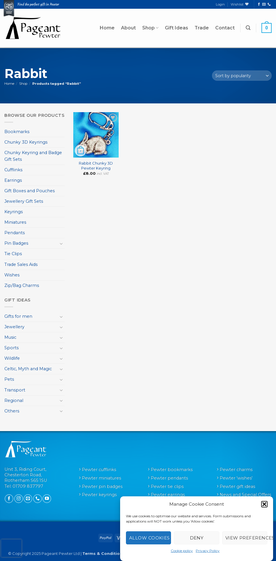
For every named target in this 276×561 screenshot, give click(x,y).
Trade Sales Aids (21, 264)
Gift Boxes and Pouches (29, 190)
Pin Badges (16, 243)
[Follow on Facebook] (259, 4)
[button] (264, 504)
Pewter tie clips (167, 486)
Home (107, 28)
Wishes (11, 275)
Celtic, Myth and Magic (28, 368)
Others (11, 411)
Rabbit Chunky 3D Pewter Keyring (96, 165)
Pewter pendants (169, 478)
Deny (197, 538)
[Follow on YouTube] (46, 498)
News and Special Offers (245, 494)
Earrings (13, 180)
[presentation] (11, 548)
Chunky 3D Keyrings (25, 142)
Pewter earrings (168, 494)
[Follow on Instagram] (18, 498)
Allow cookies (149, 538)
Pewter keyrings (99, 494)
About (128, 28)
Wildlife (12, 358)
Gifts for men (18, 316)
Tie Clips (13, 253)
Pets (9, 379)
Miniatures (15, 222)
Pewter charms (236, 469)
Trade (202, 28)
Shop (150, 28)
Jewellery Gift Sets (23, 201)
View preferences (246, 538)
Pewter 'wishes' (236, 478)
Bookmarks (16, 131)
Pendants (14, 232)
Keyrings (13, 211)
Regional (13, 400)
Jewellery (14, 326)
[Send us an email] (264, 4)
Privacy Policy (208, 550)
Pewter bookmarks (172, 469)
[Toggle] (61, 243)
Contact (225, 28)
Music (10, 337)
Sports (11, 347)
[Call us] (269, 4)
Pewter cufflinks (99, 469)
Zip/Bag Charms (21, 285)
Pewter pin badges (102, 486)
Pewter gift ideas (237, 486)
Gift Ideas (176, 28)
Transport (14, 390)
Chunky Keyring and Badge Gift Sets (33, 156)
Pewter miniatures (101, 478)
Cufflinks (13, 169)
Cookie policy (182, 550)
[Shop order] (242, 75)
